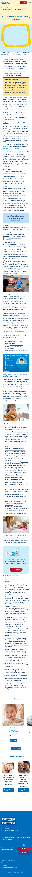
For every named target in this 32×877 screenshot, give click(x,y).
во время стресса (10, 348)
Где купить (16, 569)
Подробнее (8, 790)
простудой (6, 203)
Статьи (18, 841)
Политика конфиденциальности (8, 860)
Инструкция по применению (23, 837)
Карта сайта (4, 865)
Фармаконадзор (5, 862)
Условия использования (6, 857)
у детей (13, 97)
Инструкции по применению (7, 837)
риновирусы (14, 264)
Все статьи (16, 748)
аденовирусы (7, 264)
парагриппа (6, 266)
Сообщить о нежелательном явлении (9, 867)
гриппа (25, 264)
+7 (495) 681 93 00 (5, 826)
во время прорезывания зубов (13, 341)
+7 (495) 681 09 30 (5, 828)
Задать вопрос (24, 853)
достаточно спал (17, 491)
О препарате (4, 836)
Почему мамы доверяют (6, 839)
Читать (13, 740)
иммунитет (6, 209)
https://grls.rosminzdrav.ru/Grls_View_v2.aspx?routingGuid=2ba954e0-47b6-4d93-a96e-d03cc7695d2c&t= (16, 683)
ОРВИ (9, 97)
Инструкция (23, 2)
